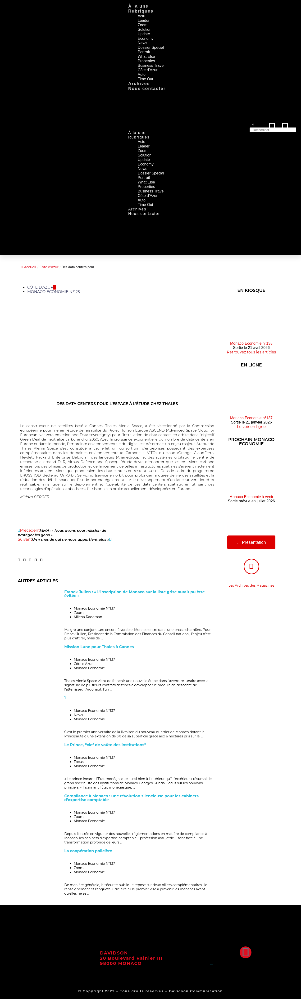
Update (144, 34)
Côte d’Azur (148, 70)
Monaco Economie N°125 (53, 292)
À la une (138, 6)
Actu (141, 16)
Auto (142, 74)
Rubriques (140, 11)
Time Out (145, 79)
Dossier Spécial (151, 47)
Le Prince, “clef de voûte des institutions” (105, 745)
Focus (79, 762)
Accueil (29, 267)
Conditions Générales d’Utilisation (211, 964)
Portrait (144, 52)
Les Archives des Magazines (251, 585)
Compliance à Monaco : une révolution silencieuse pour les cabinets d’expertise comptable (131, 798)
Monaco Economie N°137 (94, 608)
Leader (144, 20)
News (142, 43)
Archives (139, 83)
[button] (19, 560)
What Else (146, 56)
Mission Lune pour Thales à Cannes (99, 647)
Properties (146, 61)
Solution (144, 29)
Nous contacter (147, 88)
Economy (146, 38)
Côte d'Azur (49, 267)
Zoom (142, 25)
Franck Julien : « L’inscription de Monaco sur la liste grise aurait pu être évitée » (134, 594)
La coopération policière (88, 851)
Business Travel (151, 65)
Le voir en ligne (251, 426)
